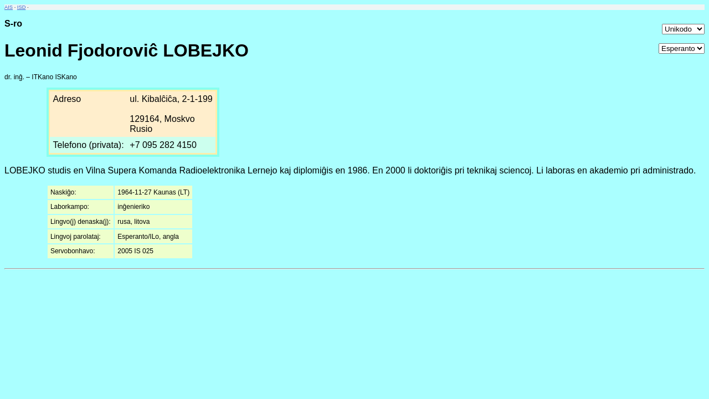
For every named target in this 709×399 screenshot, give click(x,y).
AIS (8, 7)
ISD (21, 7)
